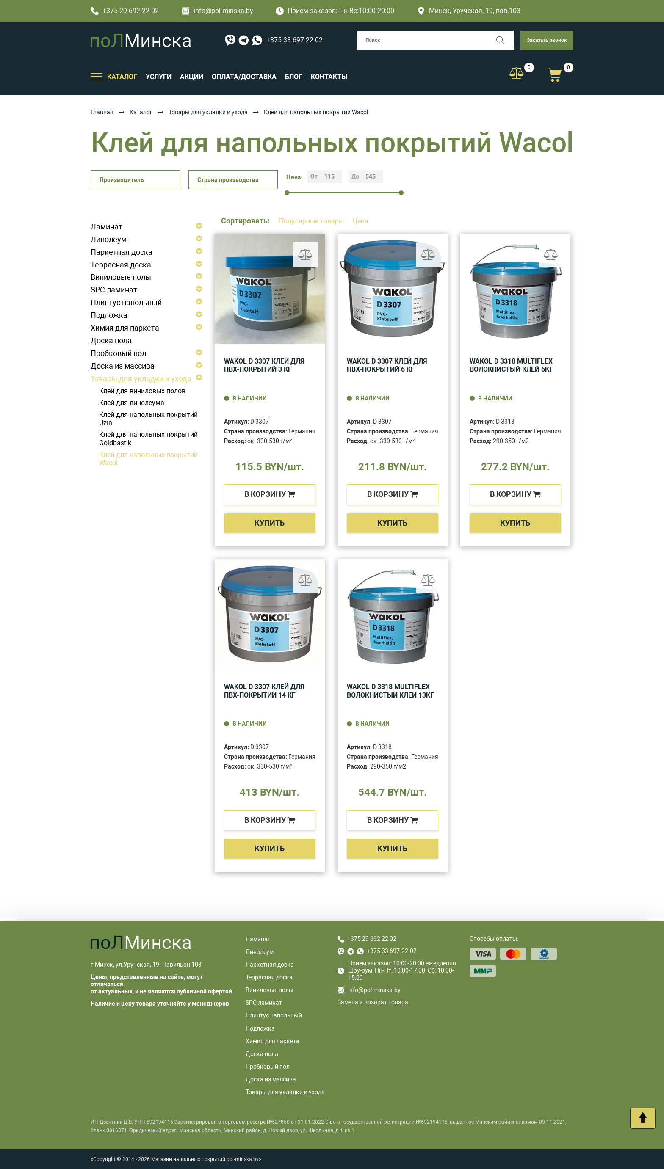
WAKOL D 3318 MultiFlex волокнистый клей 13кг (390, 691)
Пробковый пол (118, 353)
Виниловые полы (121, 277)
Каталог (141, 112)
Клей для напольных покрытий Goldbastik (148, 438)
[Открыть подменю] (96, 76)
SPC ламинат (114, 289)
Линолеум (109, 239)
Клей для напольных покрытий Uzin (148, 419)
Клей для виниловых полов (142, 391)
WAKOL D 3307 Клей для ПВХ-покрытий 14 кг (264, 691)
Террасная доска (121, 264)
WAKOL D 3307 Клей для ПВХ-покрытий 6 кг (387, 365)
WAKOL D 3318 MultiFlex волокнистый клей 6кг (511, 365)
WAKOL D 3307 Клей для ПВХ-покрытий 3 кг (264, 365)
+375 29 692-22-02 (125, 11)
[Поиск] (504, 40)
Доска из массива (123, 365)
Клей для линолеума (131, 403)
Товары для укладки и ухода (208, 112)
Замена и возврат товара (373, 1002)
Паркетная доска (121, 252)
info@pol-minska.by (217, 11)
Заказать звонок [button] (547, 40)
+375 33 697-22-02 (294, 40)
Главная (102, 112)
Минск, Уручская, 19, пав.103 (468, 11)
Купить (270, 522)
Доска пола (111, 340)
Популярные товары (312, 221)
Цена (360, 221)
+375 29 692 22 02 (371, 938)
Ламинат (106, 226)
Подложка (109, 315)
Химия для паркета (125, 327)
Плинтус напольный (126, 302)
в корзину (269, 494)
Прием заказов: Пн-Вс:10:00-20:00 (335, 11)
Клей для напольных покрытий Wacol (148, 459)
